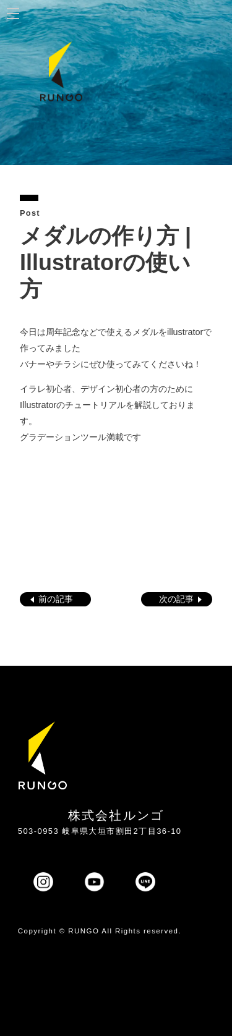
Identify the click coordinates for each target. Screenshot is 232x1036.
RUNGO (83, 931)
